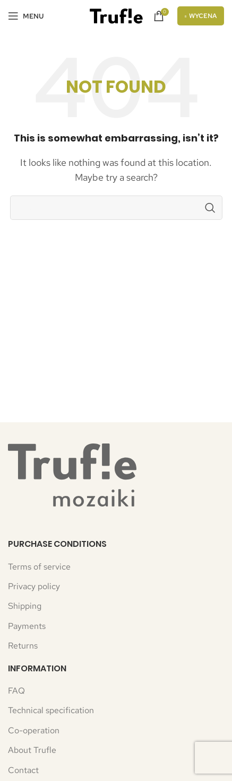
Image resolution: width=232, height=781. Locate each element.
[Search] (116, 208)
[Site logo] (116, 15)
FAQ (16, 690)
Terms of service (39, 566)
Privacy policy (34, 586)
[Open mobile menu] (26, 15)
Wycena (201, 16)
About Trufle (32, 750)
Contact (23, 770)
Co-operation (33, 730)
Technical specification (51, 710)
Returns (23, 645)
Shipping (24, 605)
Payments (27, 626)
